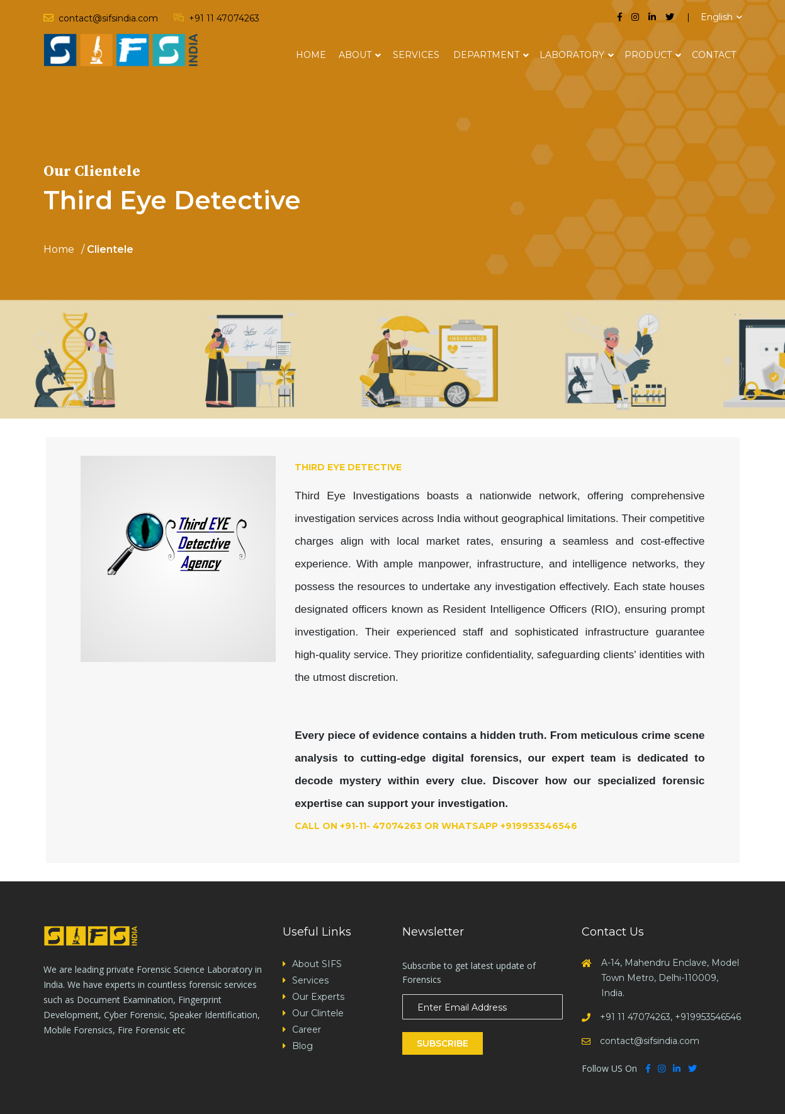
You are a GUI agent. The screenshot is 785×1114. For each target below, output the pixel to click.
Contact (714, 55)
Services (416, 55)
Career (306, 1029)
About (355, 55)
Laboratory (571, 55)
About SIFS (317, 964)
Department (486, 55)
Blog (302, 1045)
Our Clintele (318, 1013)
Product (648, 55)
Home (311, 55)
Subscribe (442, 1043)
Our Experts (318, 996)
